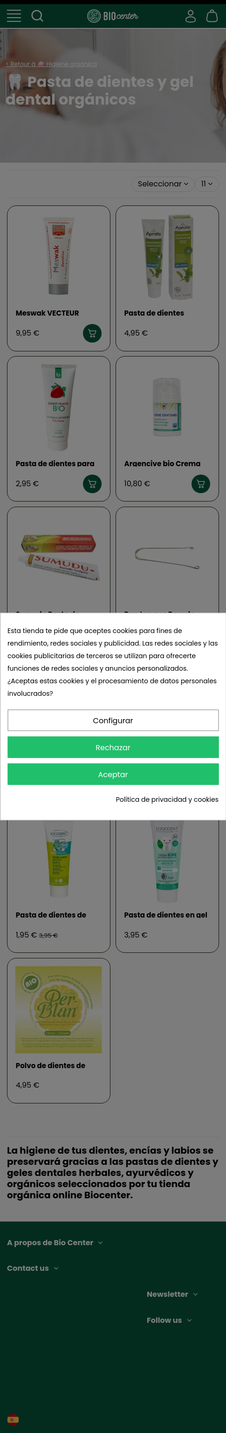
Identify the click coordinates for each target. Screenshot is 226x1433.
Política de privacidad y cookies (167, 799)
